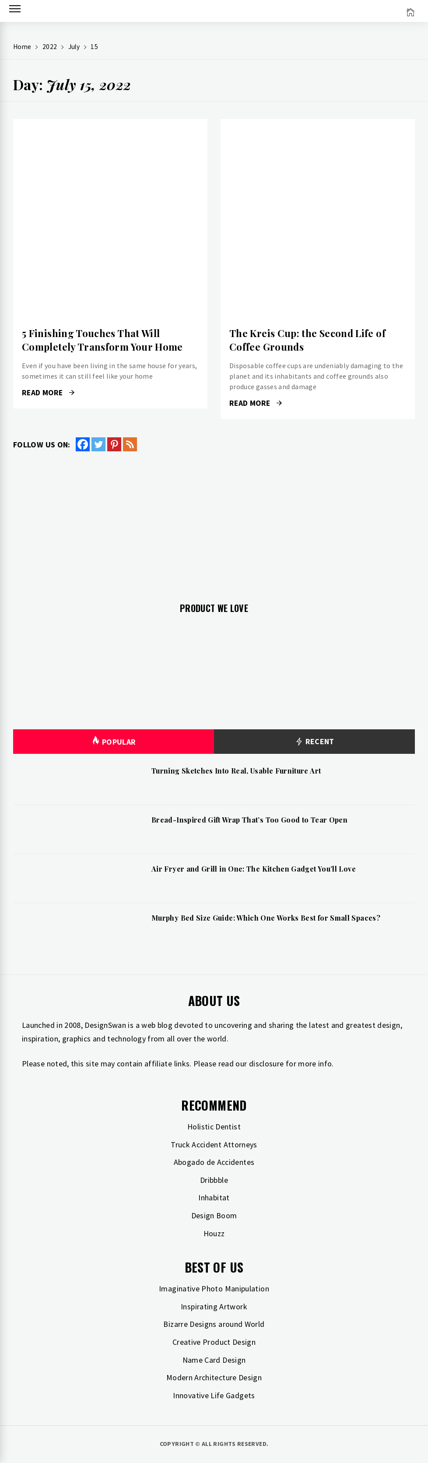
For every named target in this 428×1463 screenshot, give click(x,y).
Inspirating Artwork (214, 1306)
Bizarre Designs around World (213, 1324)
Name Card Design (214, 1360)
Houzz (214, 1233)
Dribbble (214, 1180)
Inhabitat (213, 1197)
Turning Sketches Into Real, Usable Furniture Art (236, 770)
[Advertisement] (214, 522)
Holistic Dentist (214, 1127)
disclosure (266, 1064)
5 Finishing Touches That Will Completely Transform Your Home (102, 340)
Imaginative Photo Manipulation (214, 1289)
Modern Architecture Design (214, 1377)
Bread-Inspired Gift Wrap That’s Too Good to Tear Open (249, 819)
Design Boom (214, 1215)
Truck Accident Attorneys (214, 1144)
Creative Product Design (214, 1342)
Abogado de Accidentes (214, 1162)
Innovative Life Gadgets (214, 1395)
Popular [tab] (113, 742)
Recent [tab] (314, 741)
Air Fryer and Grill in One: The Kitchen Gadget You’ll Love (253, 868)
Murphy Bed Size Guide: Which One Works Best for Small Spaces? (265, 917)
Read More (48, 393)
